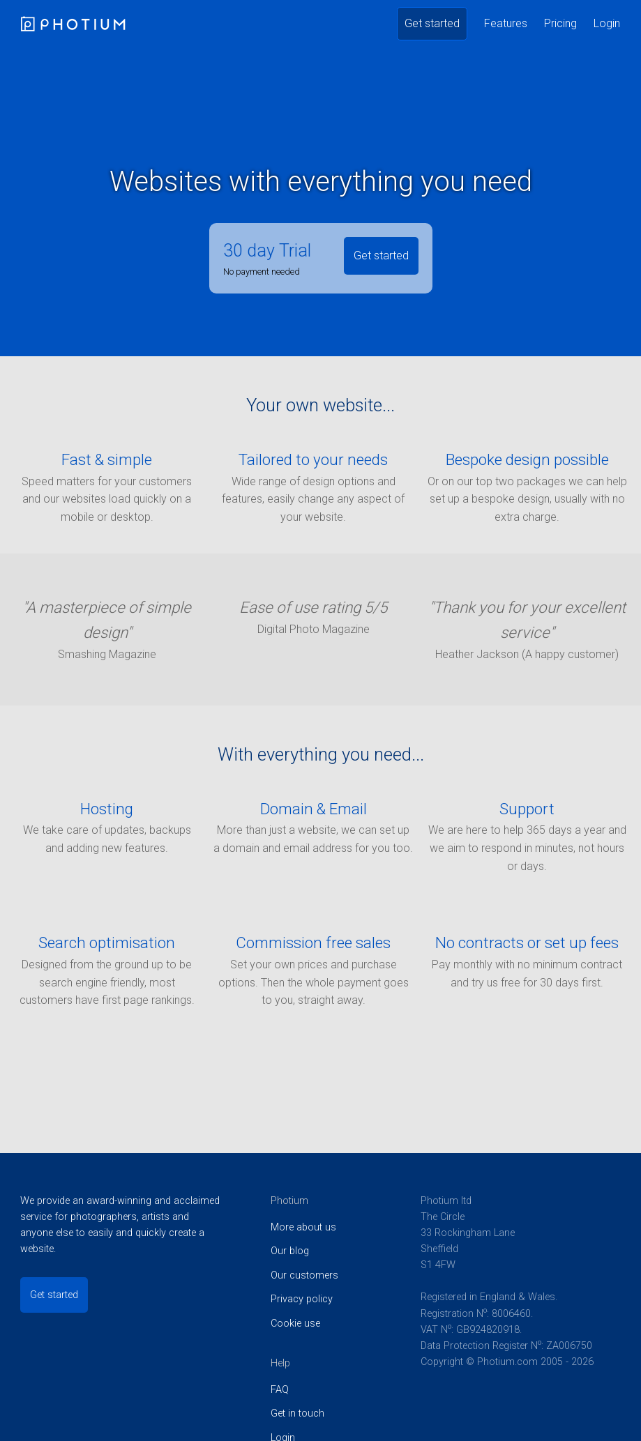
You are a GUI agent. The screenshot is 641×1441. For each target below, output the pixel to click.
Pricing (560, 23)
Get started (432, 23)
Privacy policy (302, 1299)
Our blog (290, 1251)
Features (505, 23)
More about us (303, 1227)
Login (607, 23)
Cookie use (295, 1323)
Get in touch (297, 1413)
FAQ (280, 1390)
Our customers (304, 1275)
